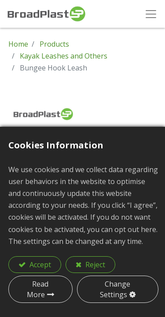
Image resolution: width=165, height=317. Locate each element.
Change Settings (115, 289)
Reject (94, 264)
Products (54, 44)
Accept (39, 264)
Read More (38, 289)
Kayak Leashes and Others (63, 56)
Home (18, 44)
